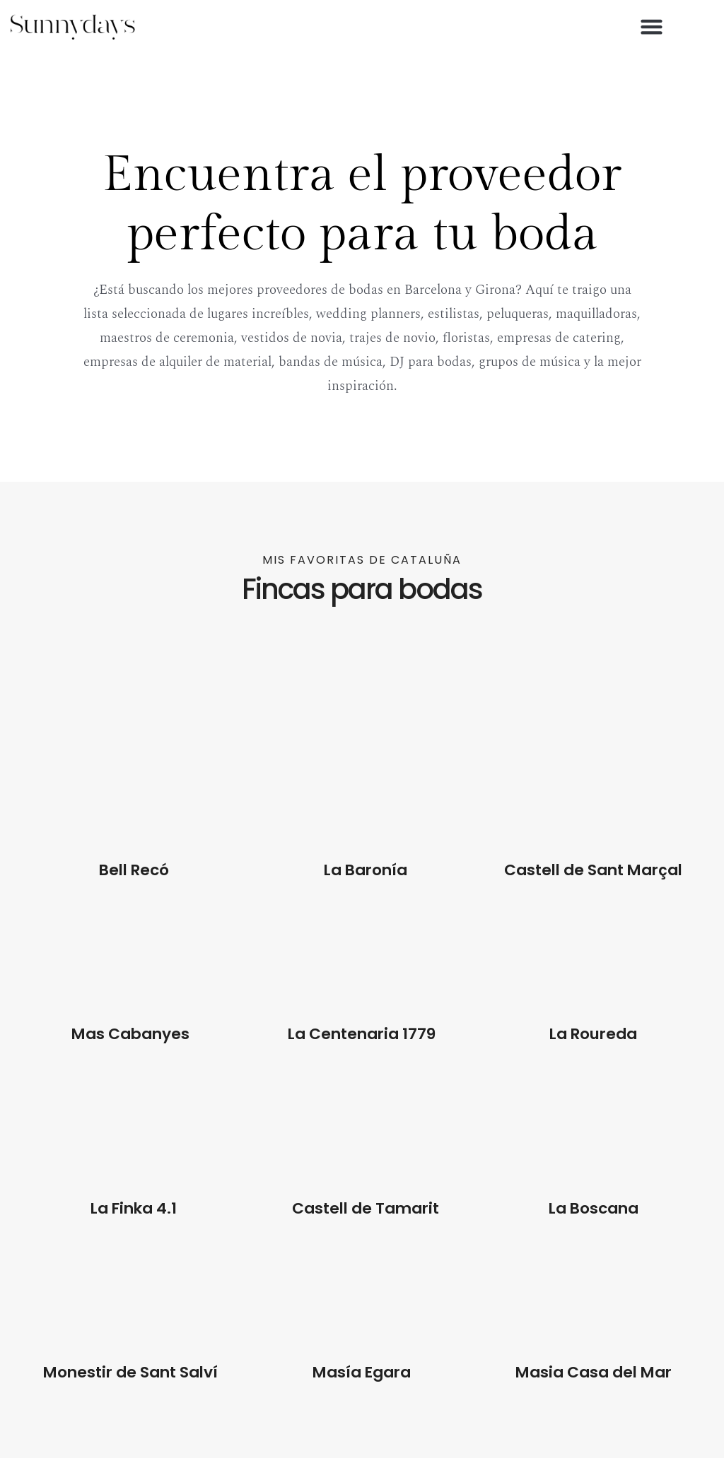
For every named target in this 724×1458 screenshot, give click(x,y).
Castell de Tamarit (365, 1208)
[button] (652, 27)
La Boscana (593, 1208)
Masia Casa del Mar (593, 1372)
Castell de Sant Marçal (593, 870)
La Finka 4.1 (133, 1208)
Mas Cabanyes (130, 1034)
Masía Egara (362, 1372)
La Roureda (593, 1034)
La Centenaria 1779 (362, 1034)
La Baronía (365, 870)
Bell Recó (133, 870)
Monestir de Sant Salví (130, 1372)
